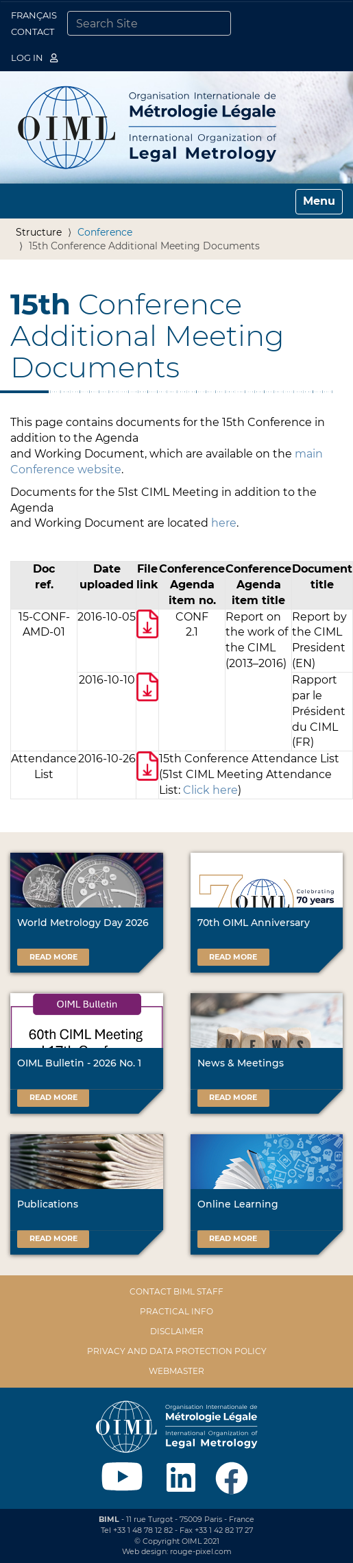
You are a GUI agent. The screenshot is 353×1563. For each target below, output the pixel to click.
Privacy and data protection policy (177, 1351)
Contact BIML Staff (176, 1291)
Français (34, 15)
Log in (34, 57)
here (223, 522)
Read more (53, 957)
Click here (210, 790)
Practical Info (176, 1311)
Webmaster (176, 1371)
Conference (104, 232)
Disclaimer (177, 1331)
